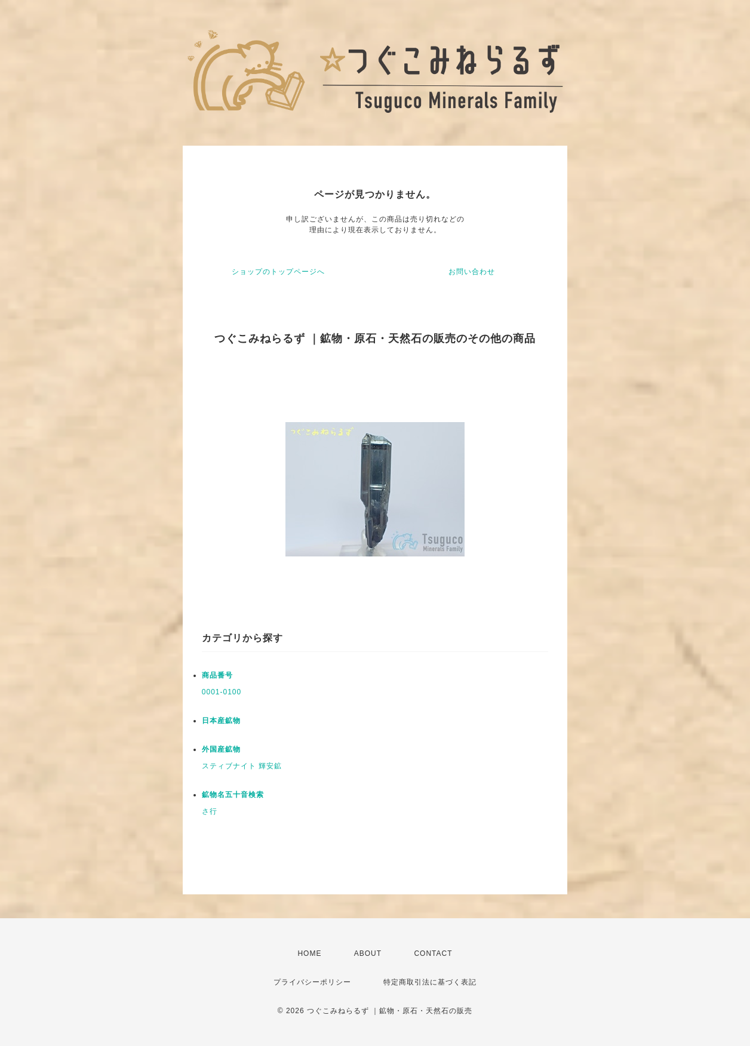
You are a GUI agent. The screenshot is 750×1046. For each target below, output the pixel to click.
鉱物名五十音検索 (233, 794)
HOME (309, 953)
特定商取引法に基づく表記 (430, 982)
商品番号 (217, 675)
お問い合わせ (471, 271)
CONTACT (433, 953)
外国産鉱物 (221, 749)
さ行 (209, 811)
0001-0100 (221, 692)
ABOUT (368, 953)
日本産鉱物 (221, 720)
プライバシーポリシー (312, 982)
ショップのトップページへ (278, 271)
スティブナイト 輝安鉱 (242, 766)
